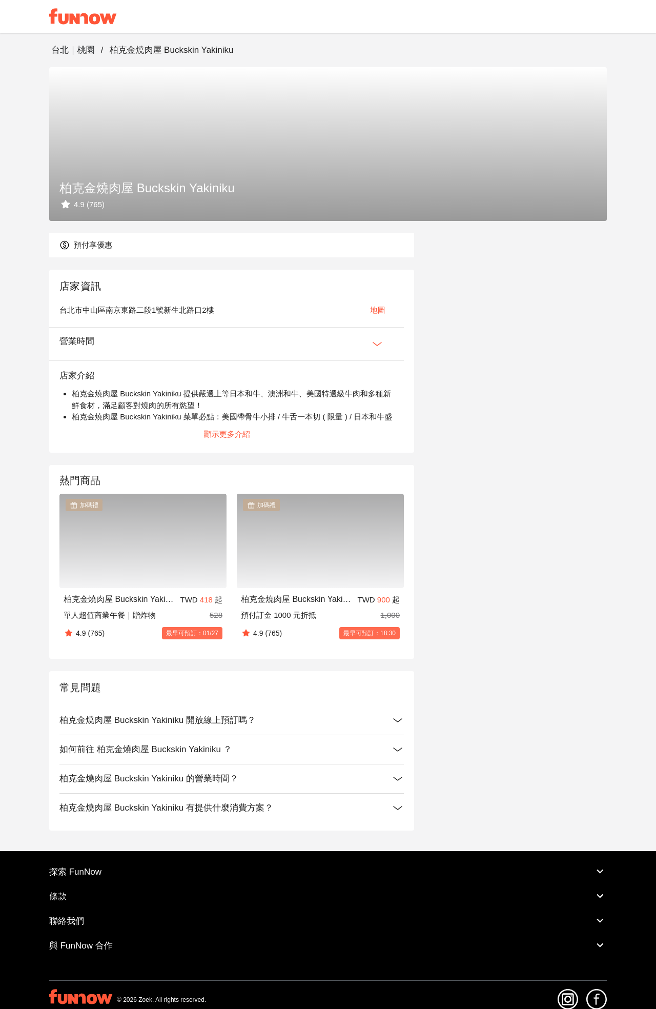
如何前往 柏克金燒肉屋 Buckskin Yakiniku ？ (231, 749)
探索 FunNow (328, 871)
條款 (328, 896)
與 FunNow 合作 (328, 945)
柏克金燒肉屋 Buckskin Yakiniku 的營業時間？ (231, 778)
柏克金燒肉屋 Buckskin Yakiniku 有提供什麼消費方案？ (231, 808)
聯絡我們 (328, 921)
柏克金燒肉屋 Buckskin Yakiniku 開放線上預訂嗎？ (231, 720)
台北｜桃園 (73, 50)
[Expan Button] (377, 344)
